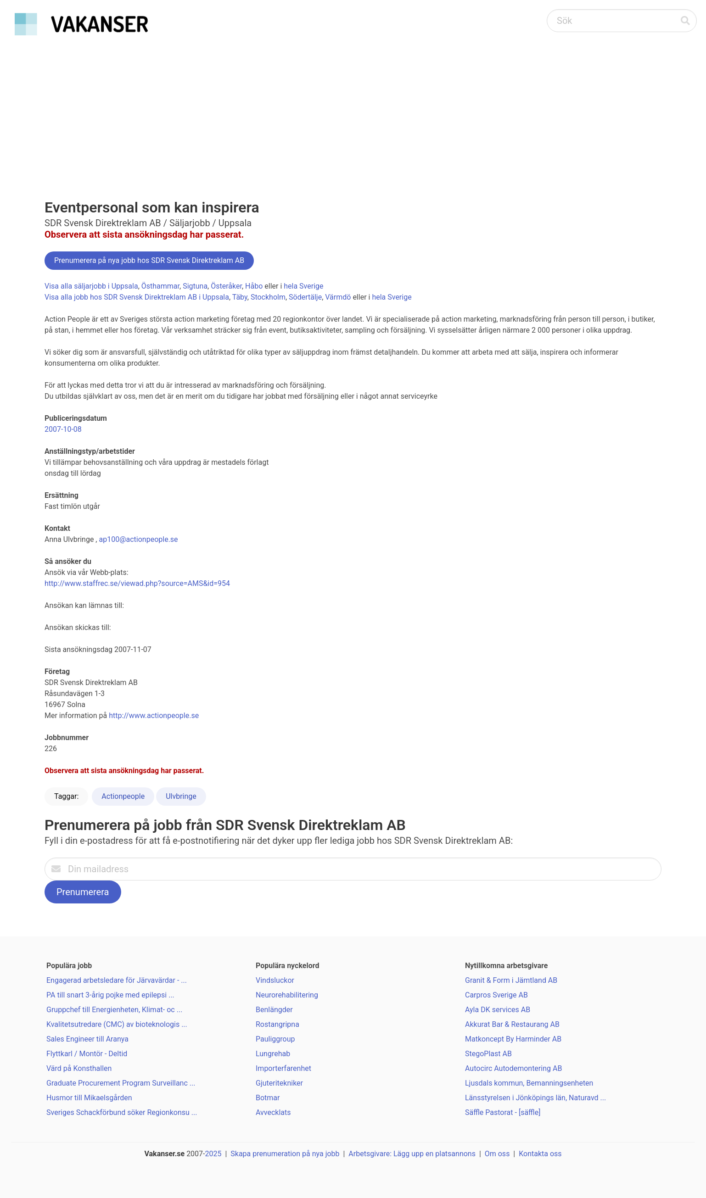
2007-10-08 (63, 429)
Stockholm (268, 297)
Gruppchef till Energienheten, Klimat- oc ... (114, 1009)
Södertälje (305, 297)
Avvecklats (273, 1112)
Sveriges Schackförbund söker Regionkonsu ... (121, 1112)
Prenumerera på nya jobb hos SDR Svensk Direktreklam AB (149, 260)
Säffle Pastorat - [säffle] (502, 1112)
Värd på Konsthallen (79, 1068)
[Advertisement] (353, 108)
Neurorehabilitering (287, 995)
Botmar (268, 1097)
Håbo (254, 286)
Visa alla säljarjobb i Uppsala (91, 286)
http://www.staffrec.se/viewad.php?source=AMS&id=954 (137, 583)
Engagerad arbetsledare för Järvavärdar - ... (116, 980)
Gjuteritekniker (279, 1083)
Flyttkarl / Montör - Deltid (86, 1053)
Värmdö (338, 297)
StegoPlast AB (488, 1053)
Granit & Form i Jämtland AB (511, 980)
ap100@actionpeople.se (138, 539)
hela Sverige (303, 286)
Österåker (226, 286)
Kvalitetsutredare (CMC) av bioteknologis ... (116, 1024)
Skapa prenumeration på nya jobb (284, 1153)
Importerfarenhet (283, 1068)
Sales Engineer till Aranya (87, 1039)
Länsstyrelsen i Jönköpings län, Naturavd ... (535, 1097)
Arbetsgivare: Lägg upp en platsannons (412, 1153)
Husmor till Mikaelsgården (89, 1097)
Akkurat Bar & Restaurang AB (512, 1024)
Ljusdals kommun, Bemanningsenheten (529, 1083)
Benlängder (274, 1009)
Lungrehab (273, 1053)
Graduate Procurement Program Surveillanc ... (120, 1083)
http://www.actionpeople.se (154, 715)
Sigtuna (195, 286)
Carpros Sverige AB (496, 995)
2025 (213, 1153)
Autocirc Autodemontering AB (513, 1068)
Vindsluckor (275, 980)
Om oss (497, 1153)
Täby (239, 297)
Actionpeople (123, 796)
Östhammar (160, 286)
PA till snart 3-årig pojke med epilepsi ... (110, 995)
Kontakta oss (540, 1153)
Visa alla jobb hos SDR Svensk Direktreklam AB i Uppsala (137, 297)
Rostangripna (277, 1024)
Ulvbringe (181, 796)
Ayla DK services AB (497, 1009)
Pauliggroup (275, 1039)
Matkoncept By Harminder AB (513, 1039)
